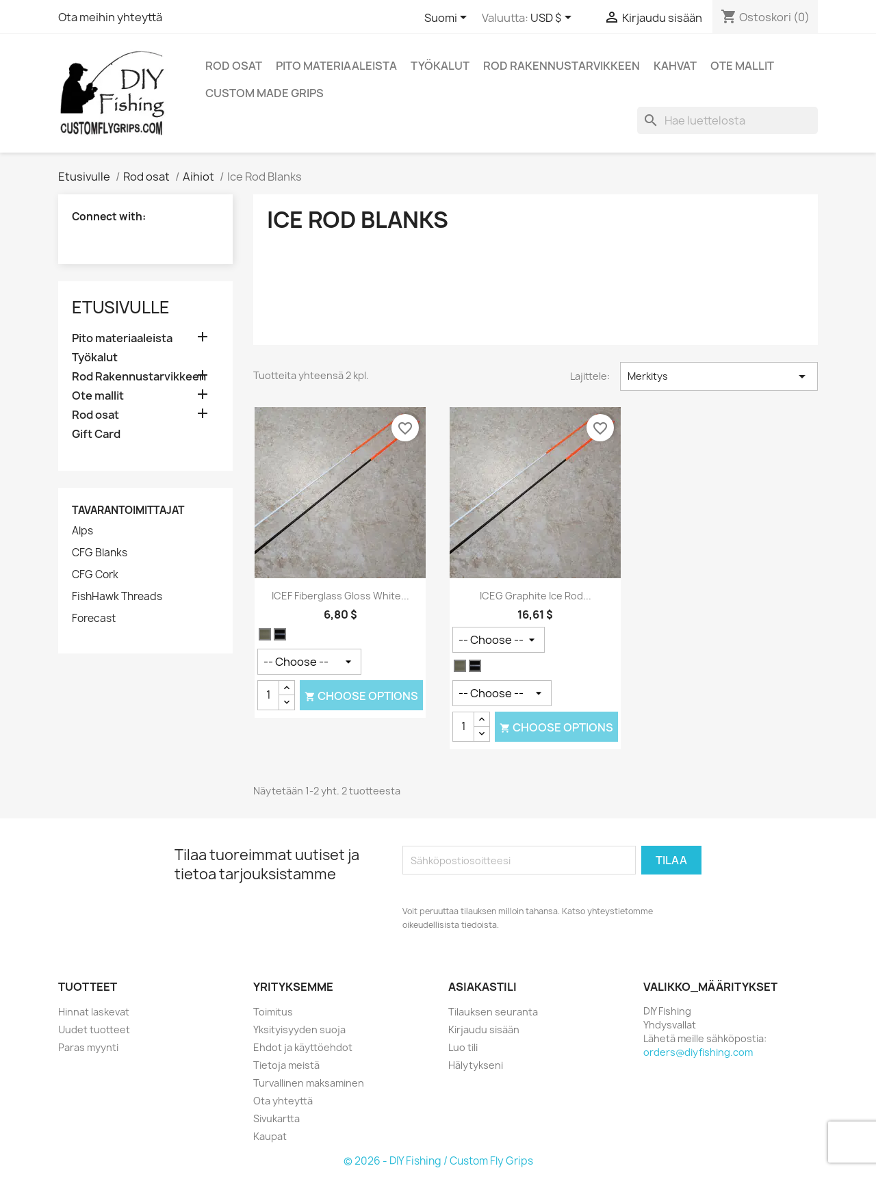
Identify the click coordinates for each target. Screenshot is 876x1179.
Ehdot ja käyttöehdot (302, 1047)
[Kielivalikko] (448, 18)
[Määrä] (268, 695)
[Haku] (727, 120)
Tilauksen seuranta (493, 1011)
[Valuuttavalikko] (553, 18)
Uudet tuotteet (94, 1029)
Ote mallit (742, 65)
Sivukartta (276, 1118)
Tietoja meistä (286, 1065)
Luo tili (463, 1047)
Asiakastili (482, 986)
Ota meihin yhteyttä (110, 17)
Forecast (94, 618)
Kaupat (270, 1136)
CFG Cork (95, 575)
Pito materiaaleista (336, 65)
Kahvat (675, 65)
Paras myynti (88, 1047)
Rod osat (233, 65)
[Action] (309, 662)
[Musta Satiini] (280, 635)
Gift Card (96, 434)
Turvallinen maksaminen (308, 1082)
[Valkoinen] (265, 635)
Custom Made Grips (264, 93)
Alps (82, 531)
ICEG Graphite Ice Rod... (535, 595)
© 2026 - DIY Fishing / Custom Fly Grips (438, 1161)
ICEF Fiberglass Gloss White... (340, 595)
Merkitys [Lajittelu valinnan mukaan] (719, 376)
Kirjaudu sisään (483, 1029)
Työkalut (440, 65)
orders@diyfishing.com (698, 1052)
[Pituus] (498, 640)
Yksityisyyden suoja (299, 1029)
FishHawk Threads (117, 597)
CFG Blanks (99, 553)
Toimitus (273, 1011)
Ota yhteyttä (283, 1100)
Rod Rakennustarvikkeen (561, 65)
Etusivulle (121, 307)
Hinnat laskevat (93, 1011)
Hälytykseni (475, 1065)
